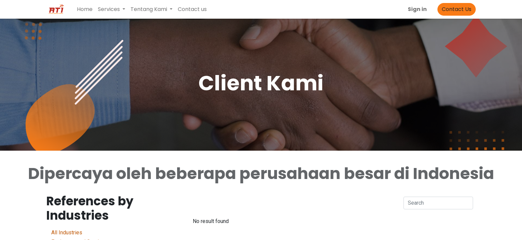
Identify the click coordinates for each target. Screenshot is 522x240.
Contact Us (456, 9)
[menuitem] (84, 9)
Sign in (417, 9)
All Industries (96, 232)
